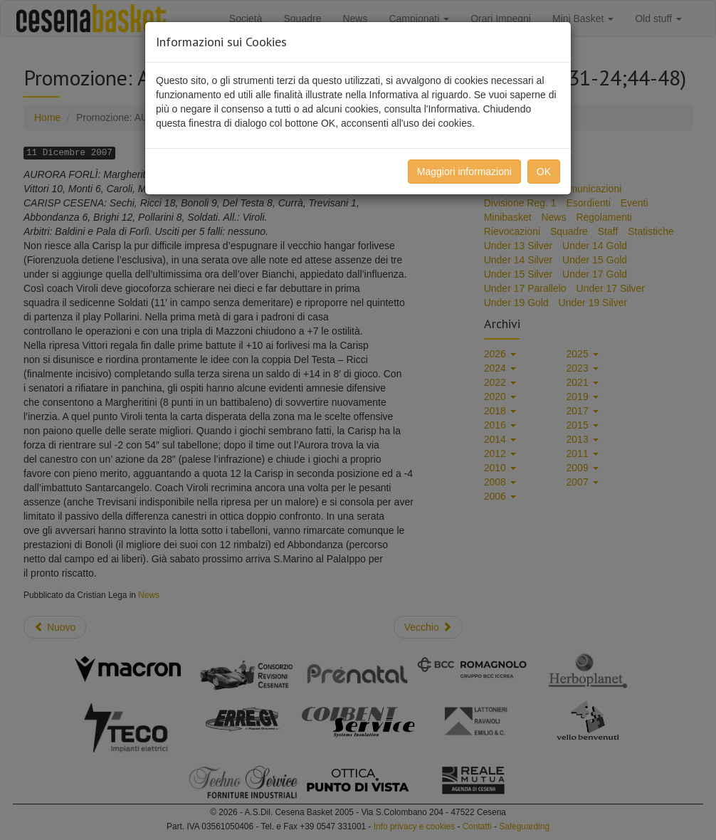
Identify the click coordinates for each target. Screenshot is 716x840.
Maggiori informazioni (464, 171)
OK (544, 171)
